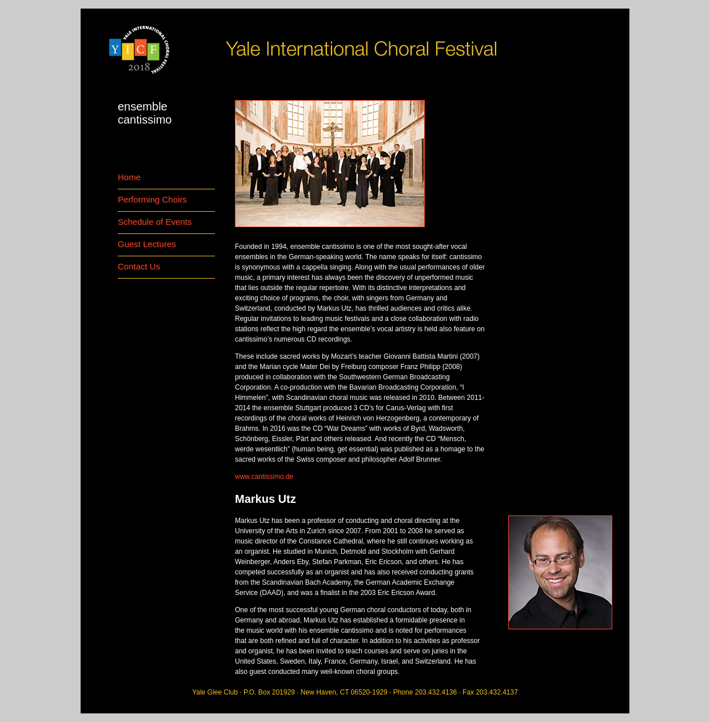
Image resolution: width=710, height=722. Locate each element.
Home (129, 177)
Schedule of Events (155, 222)
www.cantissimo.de (264, 477)
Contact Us (139, 266)
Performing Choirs (152, 199)
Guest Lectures (147, 244)
